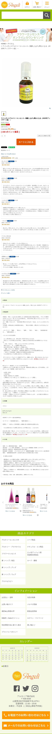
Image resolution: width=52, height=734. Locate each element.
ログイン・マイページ (35, 618)
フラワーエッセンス (9, 553)
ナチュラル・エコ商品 (35, 547)
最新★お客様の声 (8, 611)
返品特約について (5, 150)
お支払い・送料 (7, 597)
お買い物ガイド (7, 604)
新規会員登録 (32, 611)
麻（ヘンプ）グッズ (9, 567)
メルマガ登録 (32, 604)
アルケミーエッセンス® (10, 540)
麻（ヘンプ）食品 (8, 560)
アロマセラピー (7, 581)
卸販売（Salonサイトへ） (11, 618)
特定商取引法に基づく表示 (11, 625)
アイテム (11, 44)
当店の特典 (31, 597)
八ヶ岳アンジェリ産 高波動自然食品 (34, 554)
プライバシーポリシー (10, 632)
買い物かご (31, 625)
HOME (3, 44)
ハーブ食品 (31, 540)
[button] (3, 502)
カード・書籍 (32, 560)
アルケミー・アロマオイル (11, 547)
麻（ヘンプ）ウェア (9, 574)
